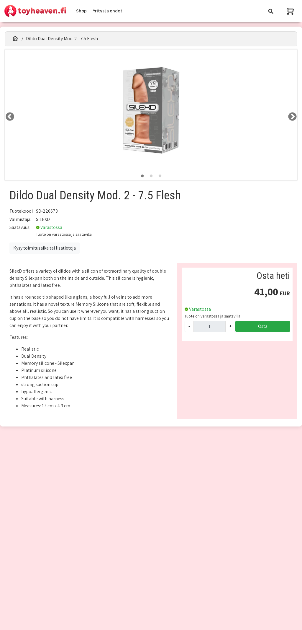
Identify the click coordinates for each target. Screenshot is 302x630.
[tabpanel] (151, 110)
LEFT (8, 115)
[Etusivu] (15, 38)
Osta (262, 326)
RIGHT (290, 115)
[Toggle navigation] (270, 11)
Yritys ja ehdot (107, 11)
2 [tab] (151, 176)
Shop (81, 11)
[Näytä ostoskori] (291, 11)
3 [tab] (160, 176)
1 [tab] (142, 176)
